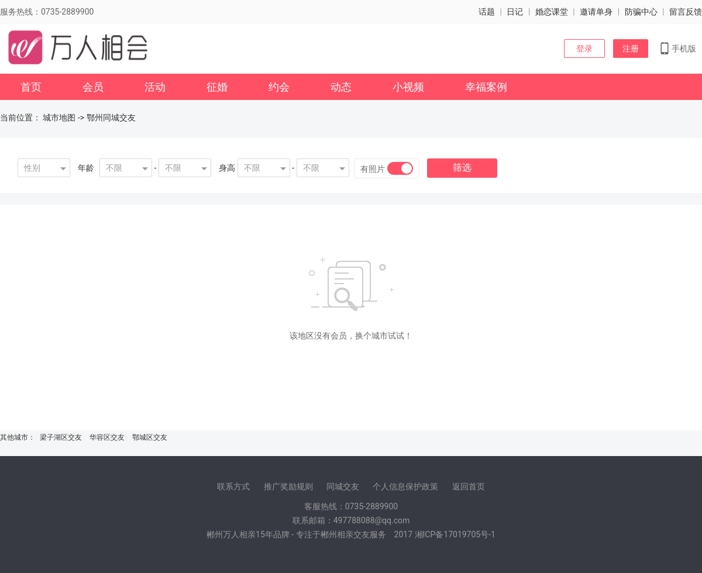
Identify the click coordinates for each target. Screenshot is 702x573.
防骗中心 (641, 11)
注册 (630, 48)
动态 (341, 87)
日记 (515, 11)
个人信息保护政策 (405, 486)
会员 (93, 87)
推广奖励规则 (288, 486)
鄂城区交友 (149, 437)
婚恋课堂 (551, 11)
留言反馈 (685, 11)
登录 (584, 48)
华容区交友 (107, 437)
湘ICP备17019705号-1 (455, 534)
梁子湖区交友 (61, 437)
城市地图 (59, 117)
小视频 (408, 87)
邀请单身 (596, 11)
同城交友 (342, 486)
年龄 (86, 167)
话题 (487, 11)
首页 (31, 87)
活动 (155, 87)
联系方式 (233, 486)
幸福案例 (486, 87)
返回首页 (468, 486)
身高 (227, 167)
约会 (279, 87)
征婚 (217, 87)
